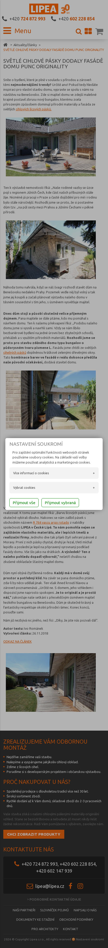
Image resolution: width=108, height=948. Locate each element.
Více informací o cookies (31, 473)
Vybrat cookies (24, 487)
